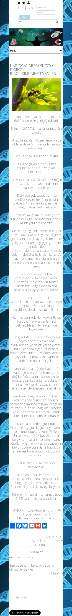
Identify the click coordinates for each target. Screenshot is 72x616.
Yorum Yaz (53, 537)
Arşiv (59, 541)
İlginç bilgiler (22, 597)
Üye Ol (21, 8)
